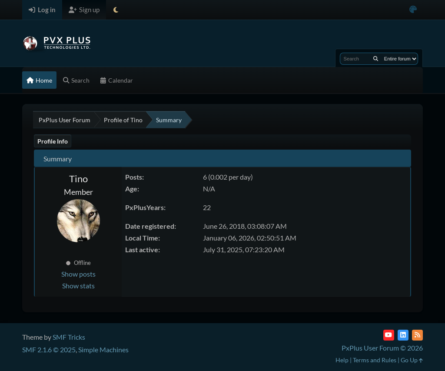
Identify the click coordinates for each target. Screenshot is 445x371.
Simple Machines (103, 349)
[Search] (375, 59)
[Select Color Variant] (413, 10)
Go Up (412, 360)
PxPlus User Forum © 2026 (382, 348)
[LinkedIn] (403, 335)
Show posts (78, 274)
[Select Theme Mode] (116, 10)
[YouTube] (388, 335)
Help (342, 360)
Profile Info (52, 141)
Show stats (78, 285)
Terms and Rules (374, 360)
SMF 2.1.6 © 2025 (49, 349)
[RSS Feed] (417, 335)
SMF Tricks (69, 337)
